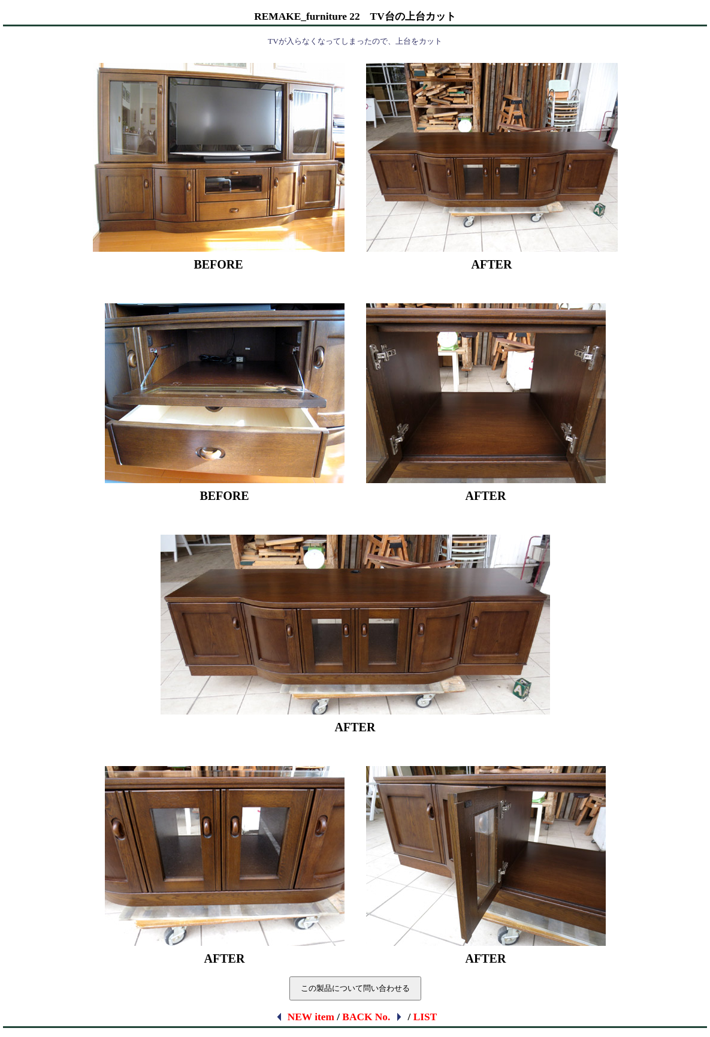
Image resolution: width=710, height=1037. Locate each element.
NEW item (304, 1017)
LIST (425, 1017)
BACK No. (372, 1017)
